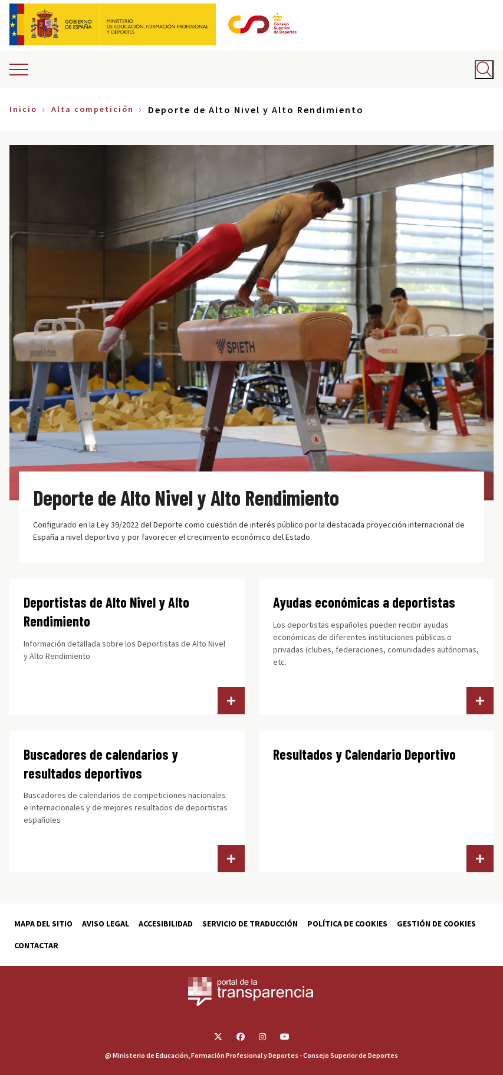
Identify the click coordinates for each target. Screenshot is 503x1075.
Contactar (36, 945)
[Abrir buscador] (484, 69)
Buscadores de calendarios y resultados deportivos (101, 763)
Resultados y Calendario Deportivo (364, 754)
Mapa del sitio (43, 923)
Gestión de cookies (436, 923)
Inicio (23, 109)
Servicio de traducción (250, 923)
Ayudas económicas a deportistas (364, 602)
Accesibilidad (166, 923)
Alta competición (92, 109)
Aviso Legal (105, 923)
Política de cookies (347, 923)
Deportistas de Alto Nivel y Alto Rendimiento (106, 611)
